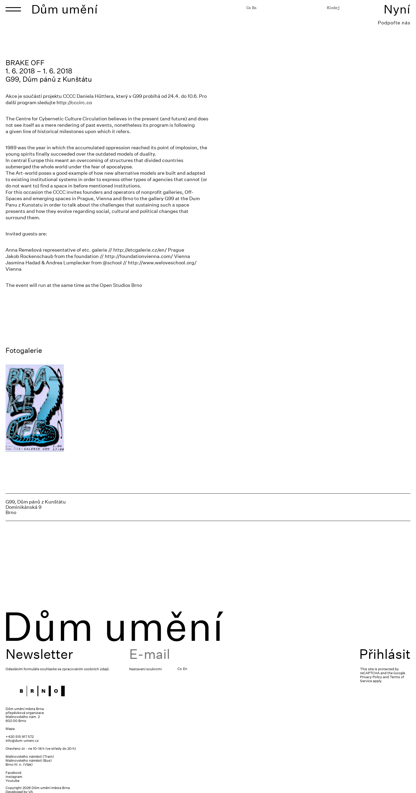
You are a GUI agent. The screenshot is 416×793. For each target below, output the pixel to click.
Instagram (14, 776)
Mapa (10, 728)
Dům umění (64, 9)
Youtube (12, 780)
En (254, 8)
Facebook (13, 772)
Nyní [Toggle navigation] (397, 9)
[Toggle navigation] (13, 9)
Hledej (333, 8)
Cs (248, 8)
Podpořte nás (394, 22)
